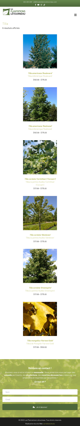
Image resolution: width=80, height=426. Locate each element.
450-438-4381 (27, 2)
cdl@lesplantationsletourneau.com (45, 2)
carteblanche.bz (49, 424)
